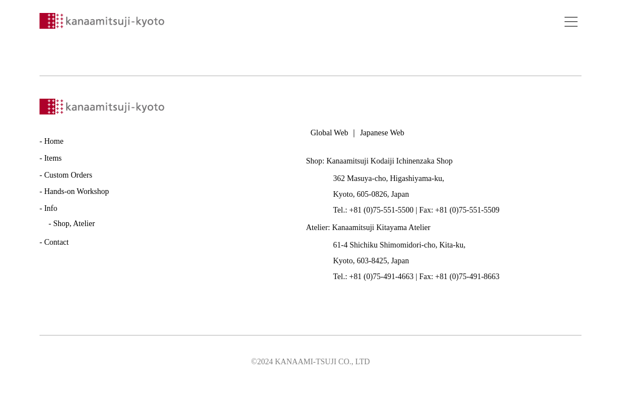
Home (53, 141)
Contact (56, 242)
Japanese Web (382, 133)
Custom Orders (68, 175)
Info (50, 208)
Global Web (329, 133)
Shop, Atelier (74, 223)
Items (53, 158)
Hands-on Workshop (76, 191)
